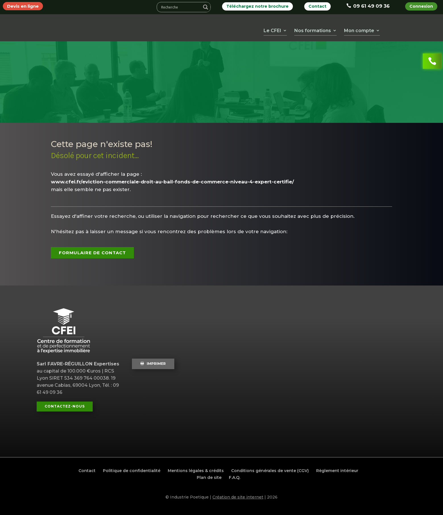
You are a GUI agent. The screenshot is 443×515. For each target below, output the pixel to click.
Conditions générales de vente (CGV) (270, 470)
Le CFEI (272, 31)
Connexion (421, 6)
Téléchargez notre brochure (257, 6)
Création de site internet (237, 497)
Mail (434, 29)
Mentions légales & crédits (196, 470)
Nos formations (312, 31)
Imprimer (153, 363)
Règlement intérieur (337, 470)
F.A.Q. (234, 477)
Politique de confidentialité (131, 470)
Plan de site (209, 477)
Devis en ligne (23, 6)
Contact (317, 6)
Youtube (402, 29)
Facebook (391, 29)
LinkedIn (413, 29)
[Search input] (180, 7)
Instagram (424, 29)
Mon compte (359, 31)
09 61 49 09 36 (368, 6)
